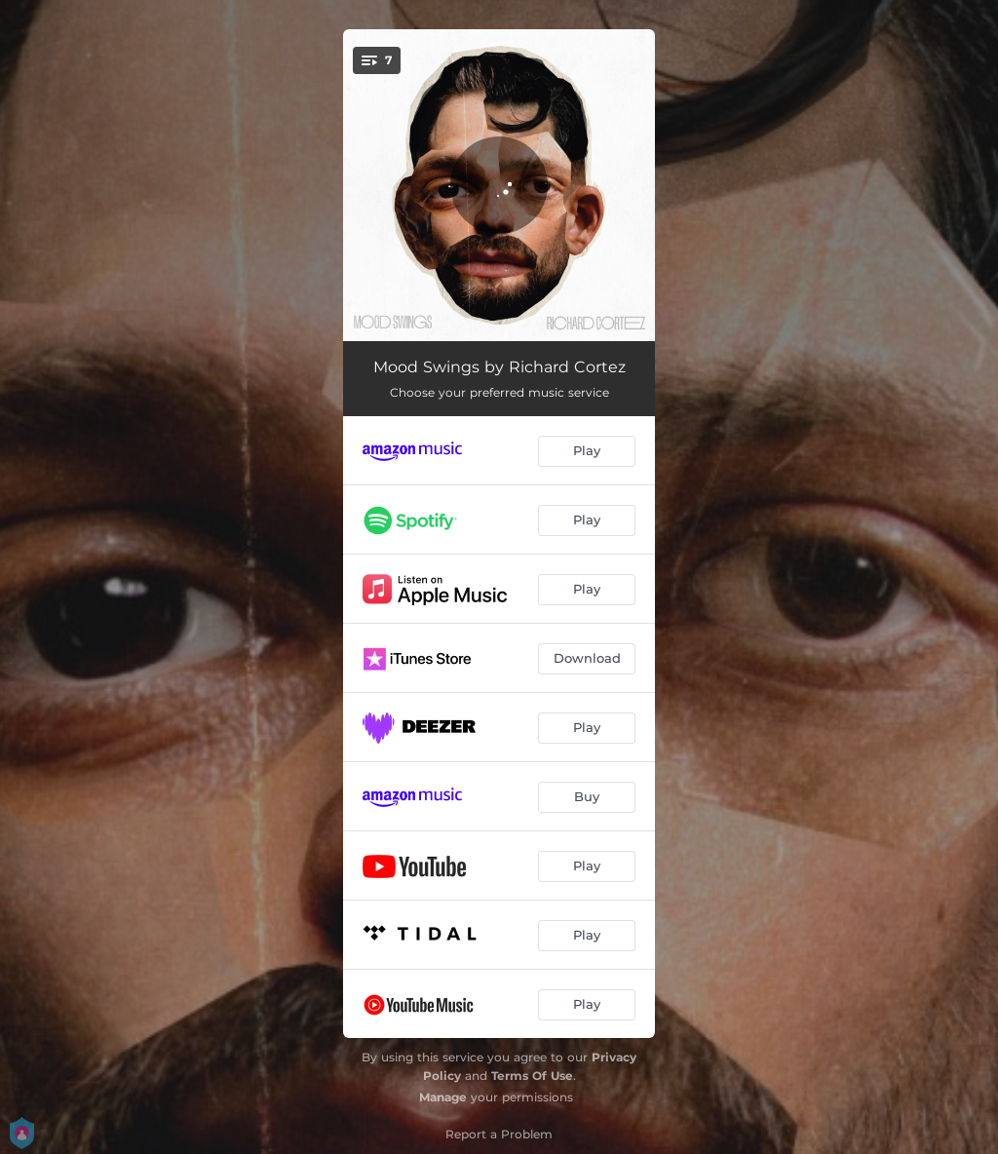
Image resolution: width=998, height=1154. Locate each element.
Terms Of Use (532, 1075)
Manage (443, 1097)
